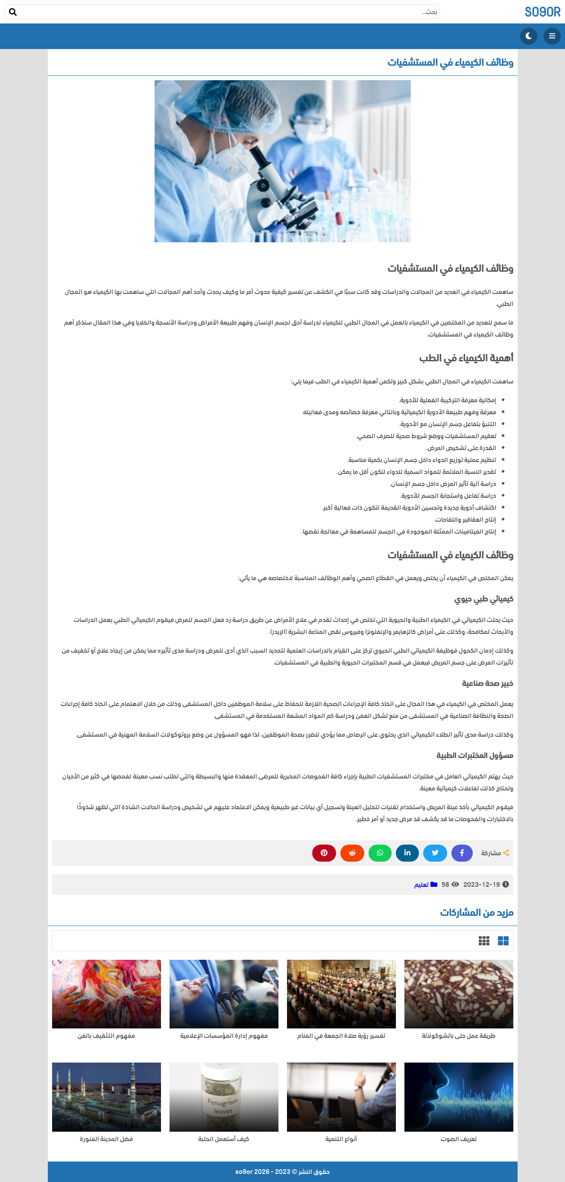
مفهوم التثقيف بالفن (106, 1036)
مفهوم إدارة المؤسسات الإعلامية (224, 1036)
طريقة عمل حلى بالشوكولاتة (458, 1036)
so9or (542, 11)
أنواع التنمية (341, 1139)
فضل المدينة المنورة (106, 1139)
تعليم (421, 885)
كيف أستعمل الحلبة (223, 1139)
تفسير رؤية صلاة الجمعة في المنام (341, 1036)
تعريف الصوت (459, 1139)
